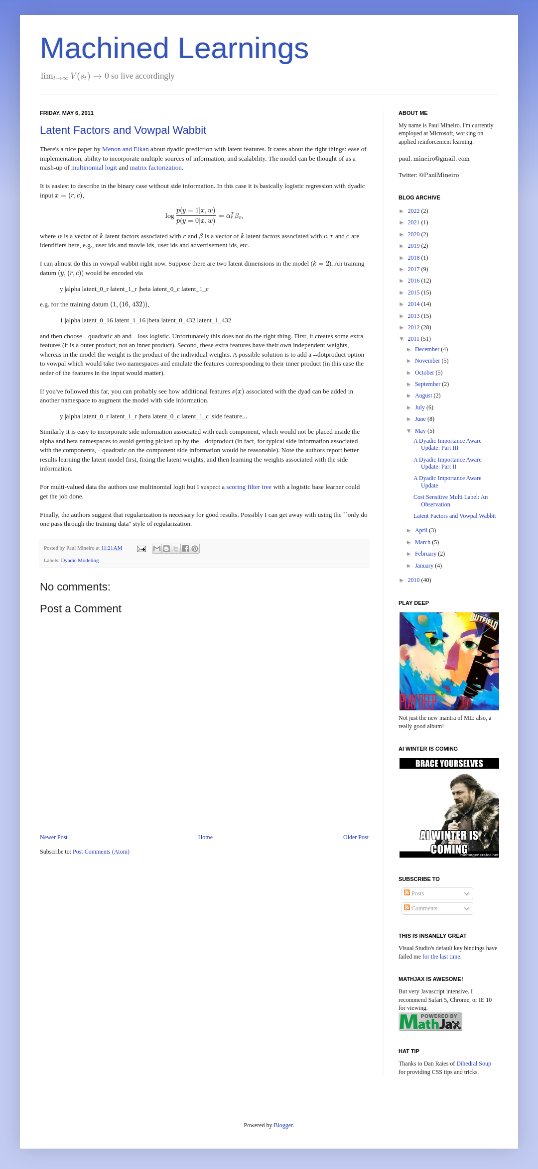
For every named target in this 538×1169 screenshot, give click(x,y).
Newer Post (54, 837)
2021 (414, 222)
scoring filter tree (248, 486)
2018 (414, 257)
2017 (414, 269)
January (425, 565)
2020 (414, 234)
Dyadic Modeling (80, 560)
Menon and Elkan (125, 149)
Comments (420, 908)
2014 (414, 303)
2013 (414, 315)
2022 (414, 210)
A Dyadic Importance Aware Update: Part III (447, 444)
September (428, 384)
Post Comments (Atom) (101, 851)
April (422, 530)
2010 (414, 580)
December (428, 349)
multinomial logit (94, 167)
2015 (414, 292)
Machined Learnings (174, 48)
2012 (414, 327)
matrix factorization (156, 167)
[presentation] (75, 76)
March (423, 542)
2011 (414, 338)
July (420, 407)
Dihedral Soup (473, 1063)
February (426, 553)
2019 (414, 245)
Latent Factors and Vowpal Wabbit (123, 130)
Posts (414, 893)
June (421, 418)
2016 (414, 280)
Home (205, 837)
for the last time (441, 956)
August (424, 395)
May (421, 430)
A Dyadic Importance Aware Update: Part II (447, 463)
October (425, 372)
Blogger (283, 1125)
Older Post (356, 837)
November (428, 360)
